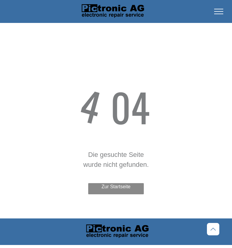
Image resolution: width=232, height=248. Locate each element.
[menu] (219, 11)
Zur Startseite (116, 186)
